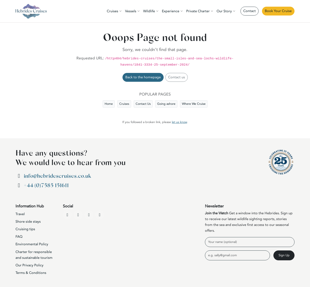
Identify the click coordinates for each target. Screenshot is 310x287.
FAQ (19, 236)
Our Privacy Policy (29, 265)
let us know (179, 122)
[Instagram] (88, 214)
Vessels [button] (130, 11)
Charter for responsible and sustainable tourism (34, 255)
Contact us (176, 77)
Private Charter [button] (198, 11)
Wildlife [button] (149, 11)
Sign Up (284, 255)
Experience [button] (170, 11)
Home (109, 104)
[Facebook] (67, 214)
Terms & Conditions (31, 272)
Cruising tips (25, 229)
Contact (249, 11)
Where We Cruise (194, 104)
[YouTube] (78, 214)
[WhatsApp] (99, 214)
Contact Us (143, 104)
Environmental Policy (32, 244)
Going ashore (166, 104)
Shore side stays (28, 221)
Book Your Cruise (278, 11)
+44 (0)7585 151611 (46, 185)
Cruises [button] (112, 11)
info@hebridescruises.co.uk (57, 176)
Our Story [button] (224, 11)
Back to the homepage (143, 77)
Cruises (124, 104)
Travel (20, 214)
